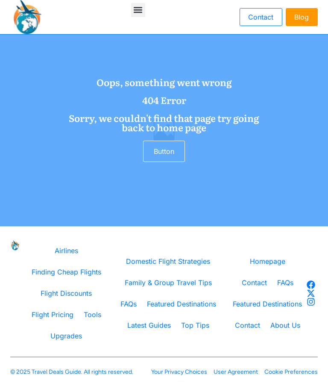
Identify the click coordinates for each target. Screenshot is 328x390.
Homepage (267, 261)
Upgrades (66, 336)
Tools (92, 314)
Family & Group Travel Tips (168, 282)
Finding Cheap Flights (66, 272)
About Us (285, 325)
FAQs (128, 304)
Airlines (66, 250)
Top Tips (195, 325)
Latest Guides (149, 325)
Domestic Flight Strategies (168, 261)
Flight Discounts (66, 293)
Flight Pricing (52, 314)
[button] (138, 10)
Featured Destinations (181, 304)
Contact (254, 282)
